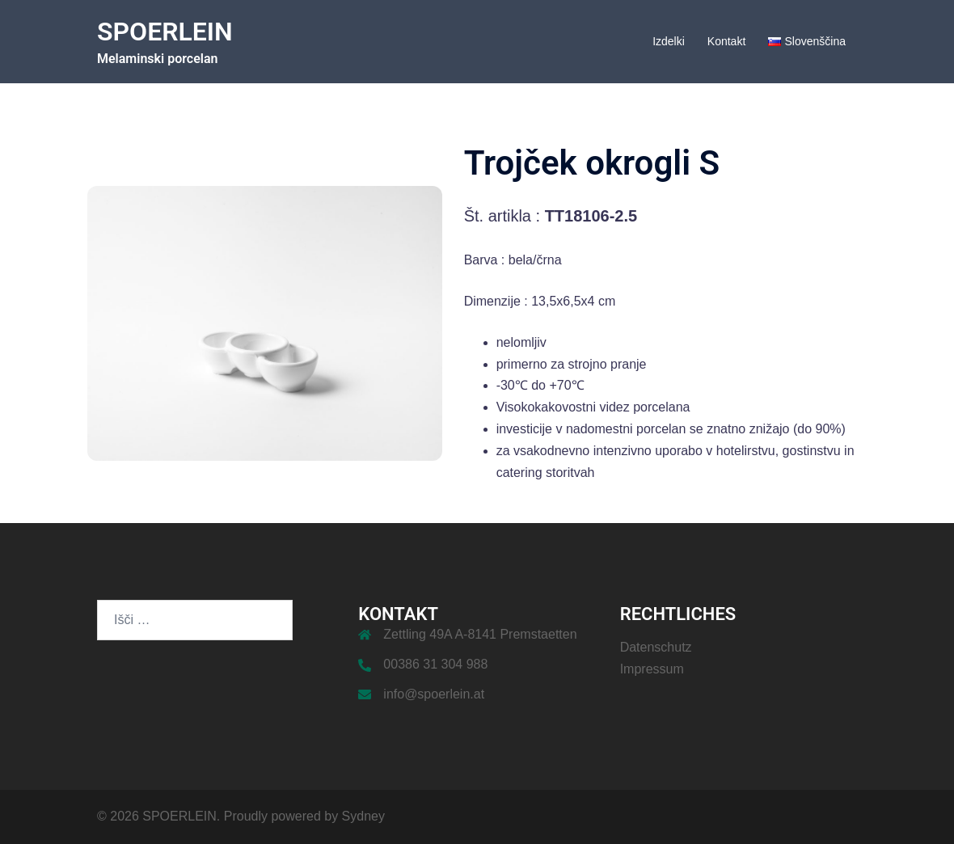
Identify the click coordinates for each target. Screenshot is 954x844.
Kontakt (726, 41)
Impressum (652, 669)
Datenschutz (656, 647)
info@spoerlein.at (433, 694)
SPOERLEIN (165, 31)
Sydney (363, 816)
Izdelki (668, 41)
